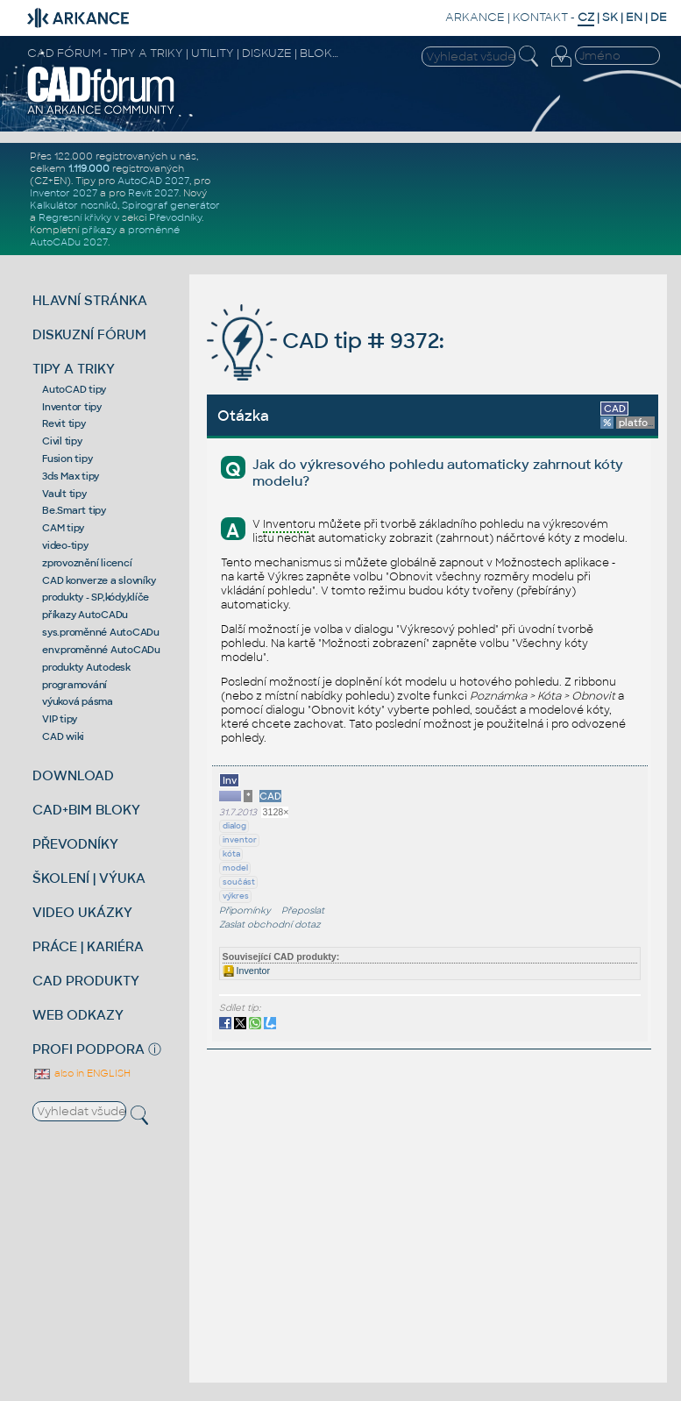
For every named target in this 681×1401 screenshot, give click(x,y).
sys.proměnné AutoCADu (101, 632)
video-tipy (65, 545)
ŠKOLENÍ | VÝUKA (88, 878)
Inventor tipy (72, 407)
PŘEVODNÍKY (75, 844)
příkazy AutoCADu (85, 614)
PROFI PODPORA (88, 1049)
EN (634, 17)
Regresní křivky (75, 217)
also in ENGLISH (81, 1073)
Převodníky (175, 217)
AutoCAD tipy (74, 389)
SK (610, 17)
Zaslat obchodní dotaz (270, 924)
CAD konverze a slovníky (98, 580)
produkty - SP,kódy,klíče (95, 597)
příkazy (99, 230)
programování (74, 685)
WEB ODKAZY (78, 1014)
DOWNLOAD (73, 775)
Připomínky (245, 910)
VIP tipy (59, 719)
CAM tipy (63, 528)
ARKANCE (475, 17)
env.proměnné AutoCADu (101, 650)
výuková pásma (77, 701)
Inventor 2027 (63, 193)
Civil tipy (62, 441)
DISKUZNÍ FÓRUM (89, 334)
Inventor (246, 970)
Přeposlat (302, 910)
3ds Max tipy (70, 476)
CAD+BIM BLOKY (86, 809)
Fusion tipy (67, 458)
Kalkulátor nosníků (73, 205)
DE (658, 17)
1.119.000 (89, 168)
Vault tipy (64, 493)
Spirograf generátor (171, 205)
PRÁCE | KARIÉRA (88, 946)
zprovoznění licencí (86, 563)
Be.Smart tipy (74, 510)
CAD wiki (63, 736)
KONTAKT (540, 17)
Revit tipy (64, 423)
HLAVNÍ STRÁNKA (89, 300)
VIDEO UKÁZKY (82, 912)
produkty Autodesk (86, 667)
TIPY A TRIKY (73, 368)
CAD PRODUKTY (85, 980)
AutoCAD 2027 (153, 180)
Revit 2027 (153, 193)
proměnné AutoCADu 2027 (105, 236)
